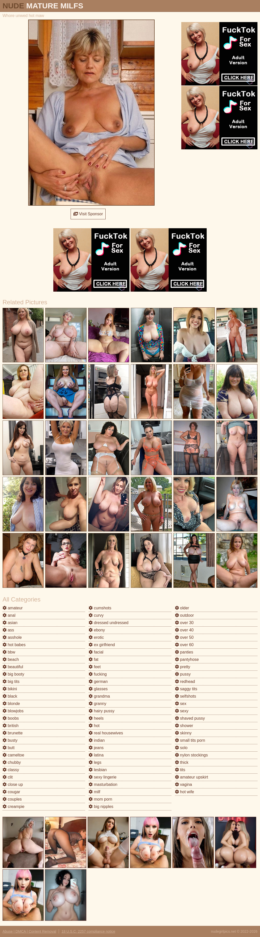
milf (94, 792)
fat (93, 659)
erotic (96, 637)
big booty (13, 674)
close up (13, 784)
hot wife (184, 792)
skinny (183, 733)
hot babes (14, 645)
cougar (11, 792)
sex (180, 703)
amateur (13, 608)
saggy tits (186, 689)
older (182, 608)
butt (8, 748)
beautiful (13, 667)
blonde (11, 703)
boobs (11, 718)
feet (95, 667)
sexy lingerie (102, 777)
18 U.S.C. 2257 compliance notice (88, 931)
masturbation (103, 784)
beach (11, 659)
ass (8, 630)
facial (96, 652)
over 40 (184, 630)
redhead (185, 681)
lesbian (98, 770)
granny (97, 703)
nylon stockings (191, 755)
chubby (12, 762)
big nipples (101, 806)
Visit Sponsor (88, 214)
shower (184, 725)
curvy (96, 615)
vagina (183, 784)
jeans (96, 748)
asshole (12, 637)
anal (9, 615)
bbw (9, 652)
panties (184, 652)
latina (96, 755)
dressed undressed (108, 623)
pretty (182, 667)
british (11, 725)
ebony (97, 630)
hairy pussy (101, 711)
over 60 (184, 645)
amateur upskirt (191, 777)
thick (181, 762)
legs (95, 762)
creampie (13, 806)
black (10, 696)
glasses (98, 689)
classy (11, 770)
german (98, 681)
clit (8, 777)
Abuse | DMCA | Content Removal (29, 931)
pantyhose (187, 659)
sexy (181, 711)
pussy (183, 674)
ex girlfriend (102, 645)
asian (10, 623)
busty (10, 740)
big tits (11, 681)
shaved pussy (190, 718)
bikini (10, 689)
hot (94, 725)
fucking (98, 674)
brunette (13, 733)
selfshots (185, 696)
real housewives (106, 733)
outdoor (184, 615)
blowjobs (13, 711)
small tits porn (190, 740)
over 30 (184, 623)
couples (12, 799)
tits (180, 770)
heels (96, 718)
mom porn (100, 799)
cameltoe (13, 755)
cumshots (100, 608)
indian (97, 740)
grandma (99, 696)
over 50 (184, 637)
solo (181, 748)
